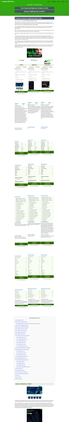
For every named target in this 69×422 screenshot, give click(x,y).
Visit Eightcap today (34, 304)
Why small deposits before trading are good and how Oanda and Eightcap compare (28, 323)
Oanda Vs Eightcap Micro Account (21, 337)
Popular (49, 1)
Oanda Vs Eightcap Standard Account (21, 339)
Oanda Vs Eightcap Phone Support (21, 354)
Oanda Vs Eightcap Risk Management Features (21, 359)
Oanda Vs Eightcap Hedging (20, 361)
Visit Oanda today (21, 305)
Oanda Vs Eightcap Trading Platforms (20, 332)
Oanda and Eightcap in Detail (19, 320)
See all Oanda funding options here (21, 185)
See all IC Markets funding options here (47, 184)
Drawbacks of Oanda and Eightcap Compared (21, 325)
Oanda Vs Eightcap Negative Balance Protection (23, 366)
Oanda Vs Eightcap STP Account (21, 344)
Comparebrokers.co (8, 1)
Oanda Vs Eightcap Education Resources (21, 358)
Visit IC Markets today (47, 304)
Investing (62, 1)
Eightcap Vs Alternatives (18, 378)
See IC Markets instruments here (47, 277)
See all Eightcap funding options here (34, 184)
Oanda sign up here (21, 91)
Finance (58, 1)
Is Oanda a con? (17, 375)
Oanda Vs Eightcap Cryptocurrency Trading (21, 328)
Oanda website (19, 302)
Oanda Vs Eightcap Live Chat (20, 351)
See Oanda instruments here (21, 278)
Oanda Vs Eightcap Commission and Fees (21, 330)
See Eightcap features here (34, 243)
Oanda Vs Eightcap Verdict (19, 368)
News (67, 1)
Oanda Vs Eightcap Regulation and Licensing (21, 356)
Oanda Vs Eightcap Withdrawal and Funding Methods (22, 347)
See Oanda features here (21, 244)
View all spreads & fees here (21, 153)
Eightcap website (33, 301)
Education (54, 1)
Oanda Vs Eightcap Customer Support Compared (22, 349)
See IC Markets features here (47, 243)
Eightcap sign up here (34, 90)
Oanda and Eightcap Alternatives (19, 370)
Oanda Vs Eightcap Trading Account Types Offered (22, 335)
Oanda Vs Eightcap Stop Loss (20, 363)
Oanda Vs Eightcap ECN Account (21, 342)
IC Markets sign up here (47, 90)
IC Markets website (46, 301)
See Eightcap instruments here (34, 277)
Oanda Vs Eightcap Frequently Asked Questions (22, 373)
